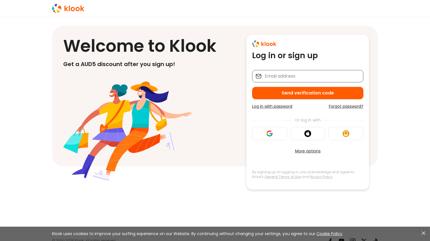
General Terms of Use (282, 176)
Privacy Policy (321, 176)
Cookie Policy (329, 234)
